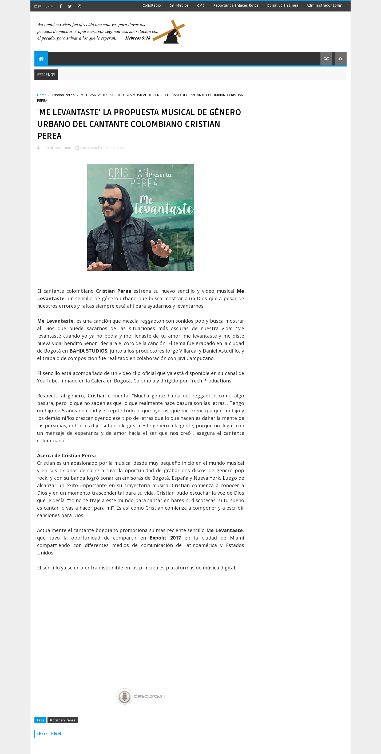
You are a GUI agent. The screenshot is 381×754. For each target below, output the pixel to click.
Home (42, 94)
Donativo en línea (282, 5)
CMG (201, 5)
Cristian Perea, (114, 147)
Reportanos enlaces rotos (236, 5)
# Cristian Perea (63, 720)
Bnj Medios (179, 5)
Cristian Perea (63, 94)
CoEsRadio (152, 5)
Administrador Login (324, 5)
